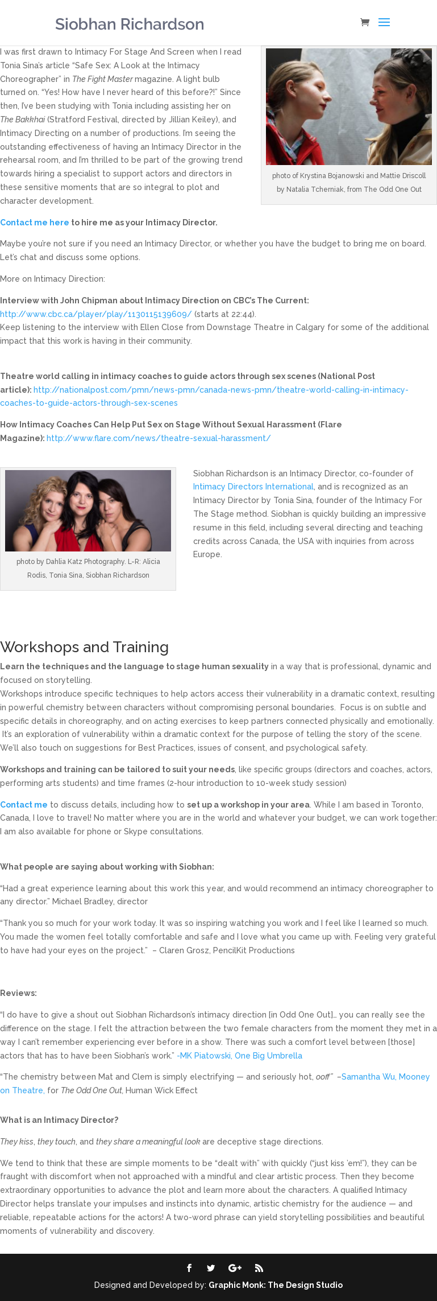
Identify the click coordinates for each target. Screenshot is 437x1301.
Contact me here (34, 222)
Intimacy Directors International (253, 486)
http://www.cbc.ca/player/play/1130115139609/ (96, 314)
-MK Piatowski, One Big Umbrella (239, 1055)
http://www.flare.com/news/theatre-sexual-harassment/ (159, 438)
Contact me (24, 804)
